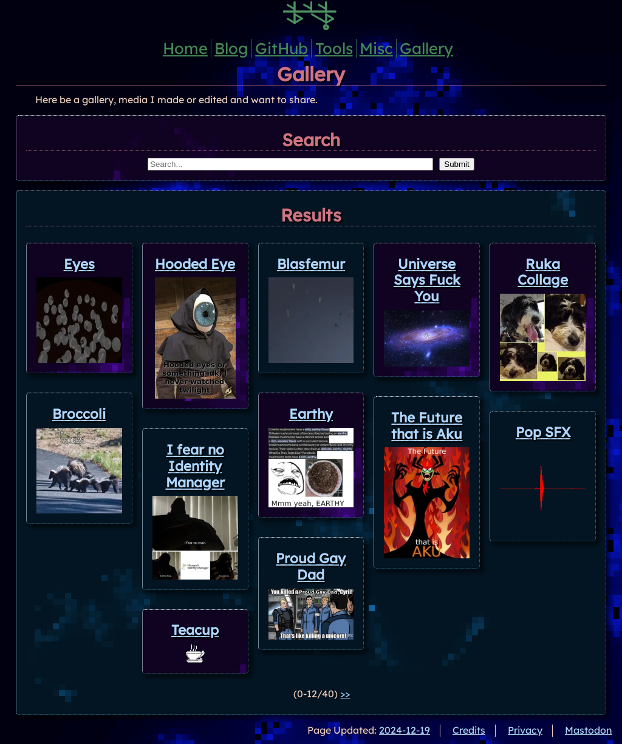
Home (185, 48)
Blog (231, 48)
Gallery (426, 48)
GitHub (281, 48)
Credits (469, 730)
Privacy (525, 730)
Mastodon (588, 730)
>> (345, 694)
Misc (376, 48)
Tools (334, 48)
